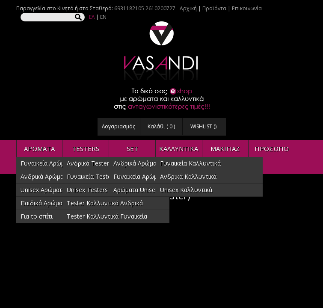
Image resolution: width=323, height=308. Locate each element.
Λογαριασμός (118, 126)
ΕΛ (92, 17)
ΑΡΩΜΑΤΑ (39, 148)
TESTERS (85, 148)
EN (103, 17)
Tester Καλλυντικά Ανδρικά (105, 203)
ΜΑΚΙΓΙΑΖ (225, 148)
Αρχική (188, 8)
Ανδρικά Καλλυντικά (188, 176)
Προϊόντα (214, 8)
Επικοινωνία (247, 8)
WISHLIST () (203, 126)
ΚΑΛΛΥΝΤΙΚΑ (178, 148)
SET (132, 148)
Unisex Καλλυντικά (186, 190)
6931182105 (129, 8)
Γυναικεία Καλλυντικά (190, 163)
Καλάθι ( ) (161, 126)
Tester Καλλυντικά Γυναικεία (107, 216)
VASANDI (161, 50)
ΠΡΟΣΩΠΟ (272, 148)
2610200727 (160, 8)
